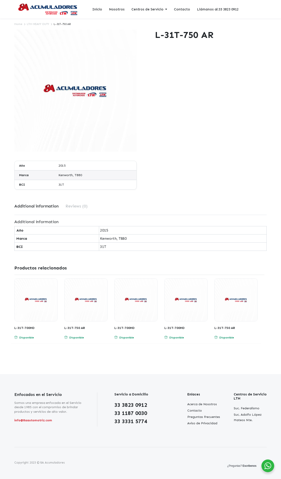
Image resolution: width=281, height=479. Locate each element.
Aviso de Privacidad (202, 423)
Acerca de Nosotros (202, 404)
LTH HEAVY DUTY (38, 24)
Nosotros (117, 9)
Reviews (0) (76, 206)
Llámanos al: (217, 9)
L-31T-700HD (24, 328)
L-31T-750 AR (74, 328)
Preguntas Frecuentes (203, 417)
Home (18, 24)
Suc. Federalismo (246, 408)
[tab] (36, 206)
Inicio (97, 9)
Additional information (36, 206)
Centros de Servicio (147, 9)
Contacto (182, 9)
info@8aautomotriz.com (33, 420)
